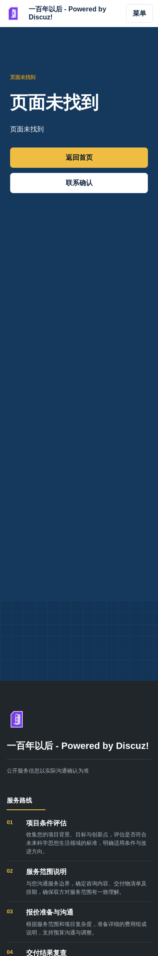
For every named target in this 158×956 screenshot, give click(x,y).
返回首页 (79, 157)
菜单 (139, 13)
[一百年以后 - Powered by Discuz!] (61, 13)
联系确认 (79, 182)
